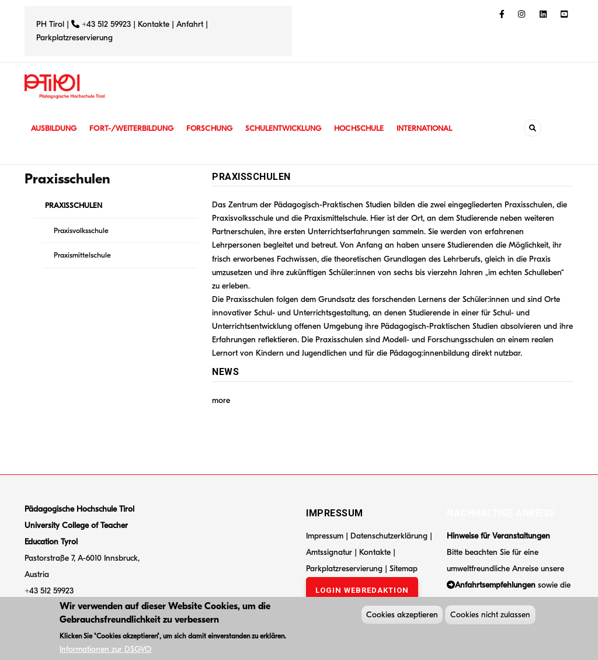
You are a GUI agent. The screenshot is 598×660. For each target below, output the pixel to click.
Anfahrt (191, 24)
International (443, 128)
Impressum (324, 536)
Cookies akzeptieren (402, 617)
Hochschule (375, 128)
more (221, 400)
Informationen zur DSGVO (105, 651)
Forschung (218, 128)
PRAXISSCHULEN (73, 205)
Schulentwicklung (295, 128)
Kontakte (153, 24)
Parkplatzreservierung (74, 38)
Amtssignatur (330, 552)
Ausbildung (55, 128)
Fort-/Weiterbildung (137, 128)
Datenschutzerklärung (388, 536)
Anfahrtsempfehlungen (495, 585)
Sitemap (404, 569)
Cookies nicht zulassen (490, 617)
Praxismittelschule (82, 255)
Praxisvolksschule (81, 230)
